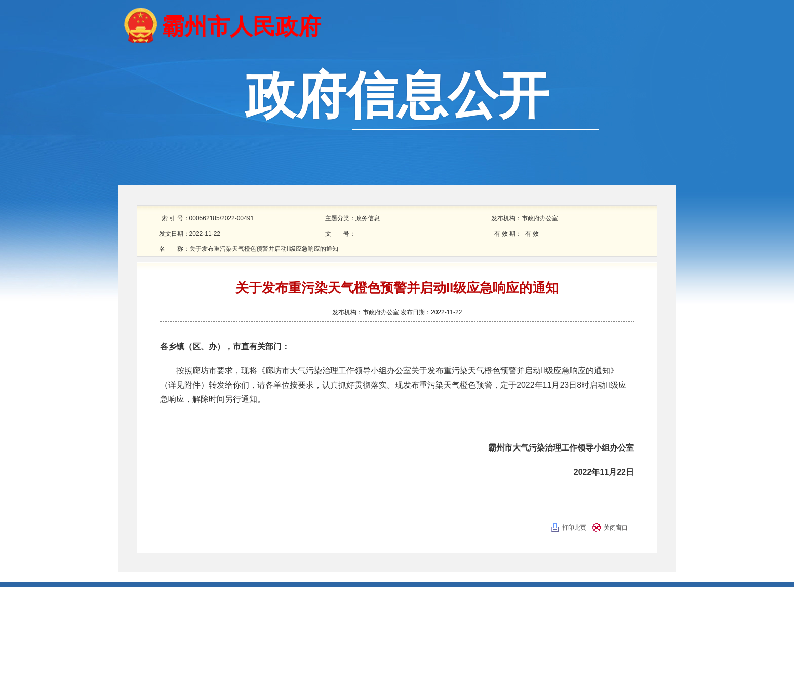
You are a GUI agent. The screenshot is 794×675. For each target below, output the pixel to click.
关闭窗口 (616, 527)
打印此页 (574, 527)
